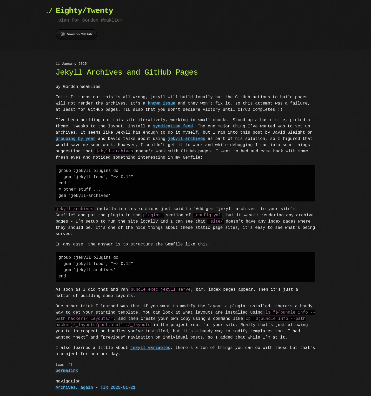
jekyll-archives (186, 139)
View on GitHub (76, 34)
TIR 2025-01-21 (118, 388)
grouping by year (76, 139)
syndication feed (173, 126)
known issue (161, 103)
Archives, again (74, 388)
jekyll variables (150, 348)
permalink (67, 371)
